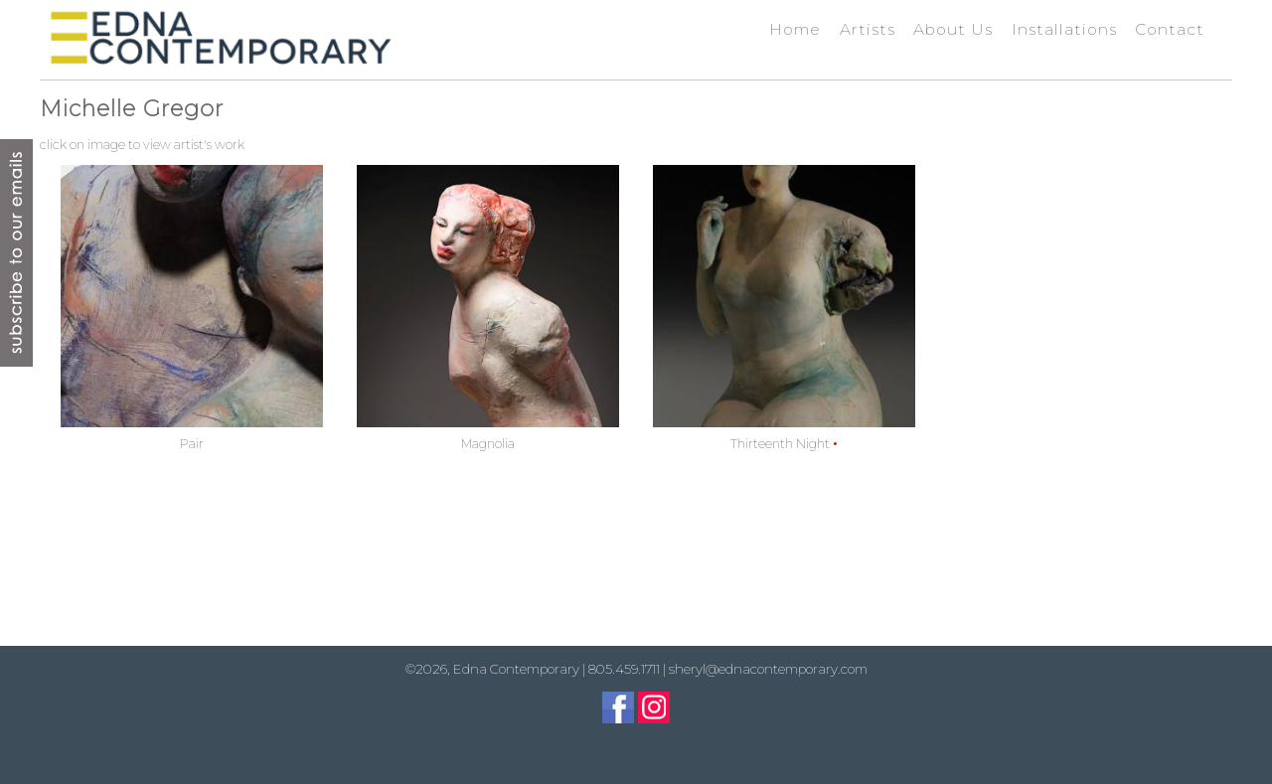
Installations (1064, 29)
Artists (867, 29)
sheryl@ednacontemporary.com (768, 669)
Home (795, 29)
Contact (1169, 29)
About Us (953, 29)
